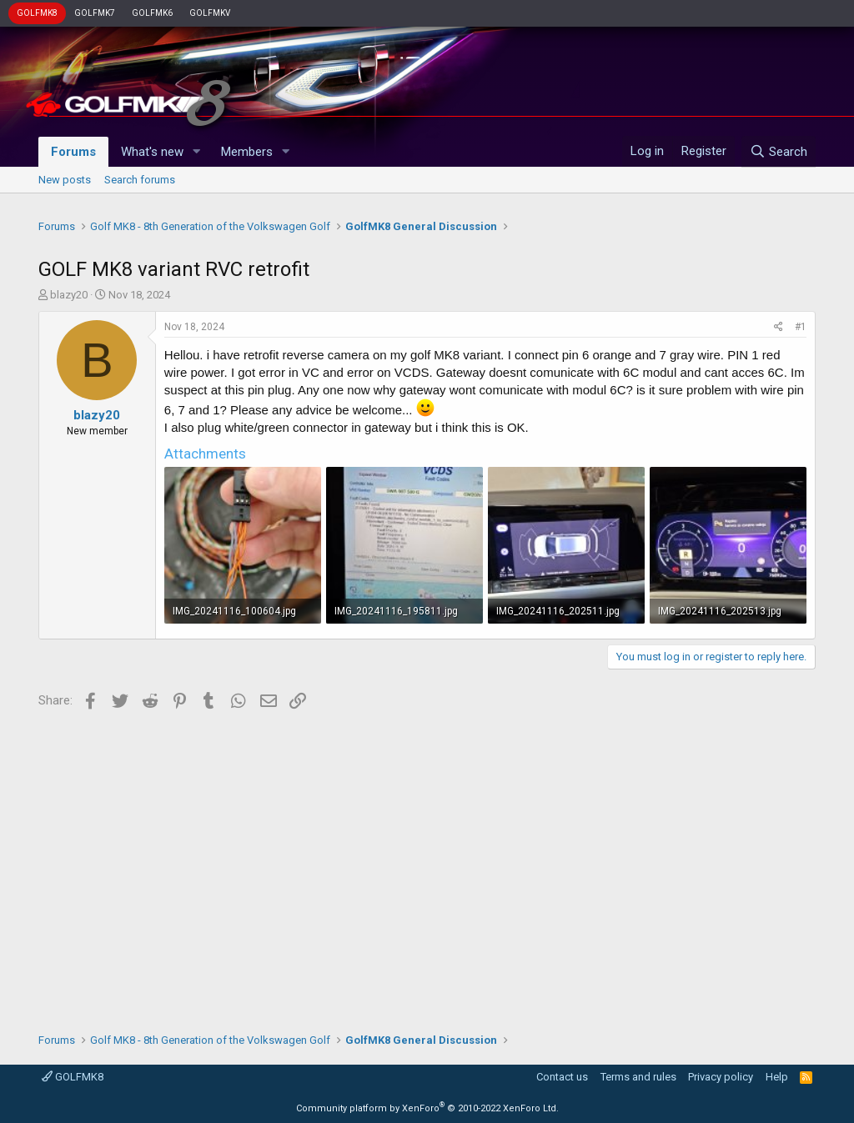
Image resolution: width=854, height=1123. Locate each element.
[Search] (778, 152)
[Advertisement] (427, 865)
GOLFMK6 (152, 13)
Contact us (562, 1076)
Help (777, 1076)
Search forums (139, 179)
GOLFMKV (209, 13)
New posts (64, 179)
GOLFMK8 (37, 13)
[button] (196, 152)
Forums (73, 151)
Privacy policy (720, 1076)
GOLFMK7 (94, 13)
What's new (152, 151)
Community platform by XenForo (427, 1108)
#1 (800, 327)
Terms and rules (638, 1076)
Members (247, 151)
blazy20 (69, 294)
